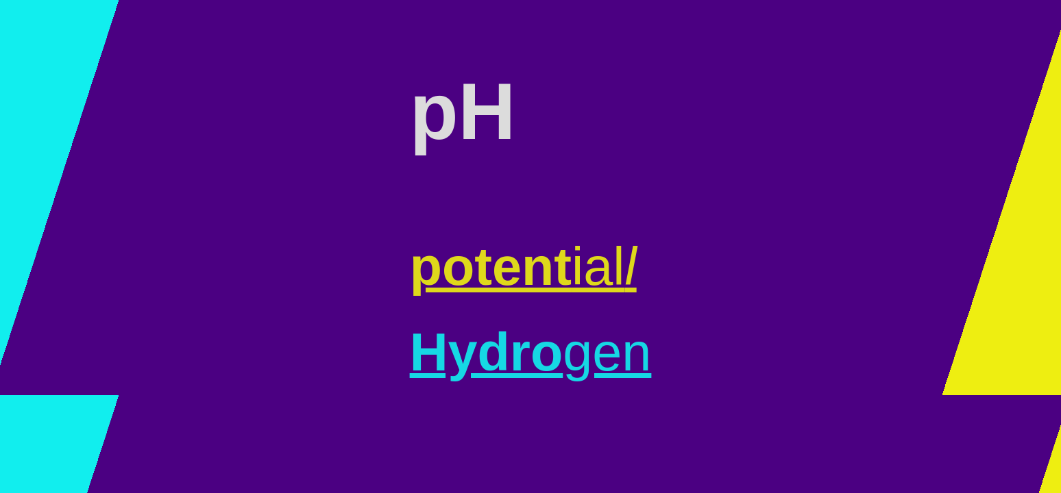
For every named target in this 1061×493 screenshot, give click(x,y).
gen (531, 352)
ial (523, 266)
